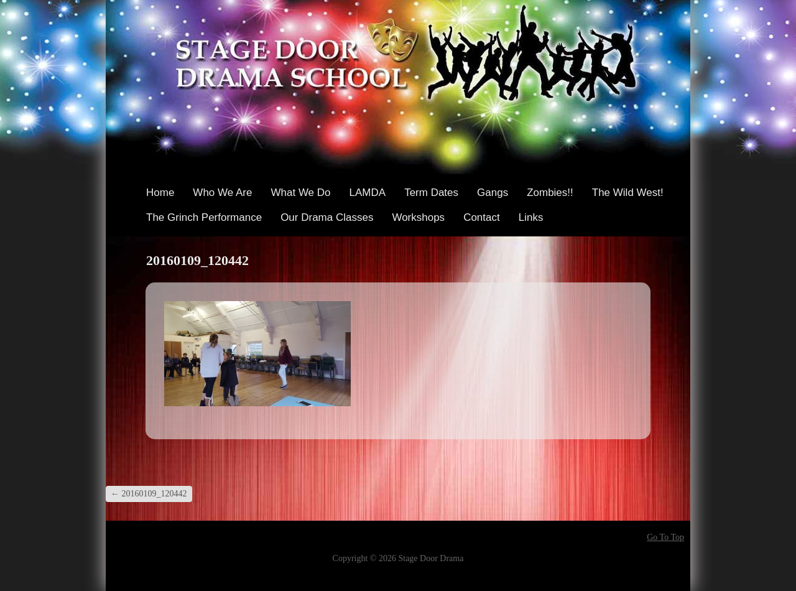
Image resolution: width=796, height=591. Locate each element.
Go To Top (665, 537)
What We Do (300, 192)
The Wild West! (628, 192)
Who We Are (222, 192)
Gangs (492, 192)
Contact (481, 217)
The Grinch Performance (204, 217)
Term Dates (431, 192)
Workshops (418, 217)
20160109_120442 (149, 493)
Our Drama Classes (326, 217)
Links (531, 217)
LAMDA (367, 192)
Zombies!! (550, 192)
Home (160, 192)
